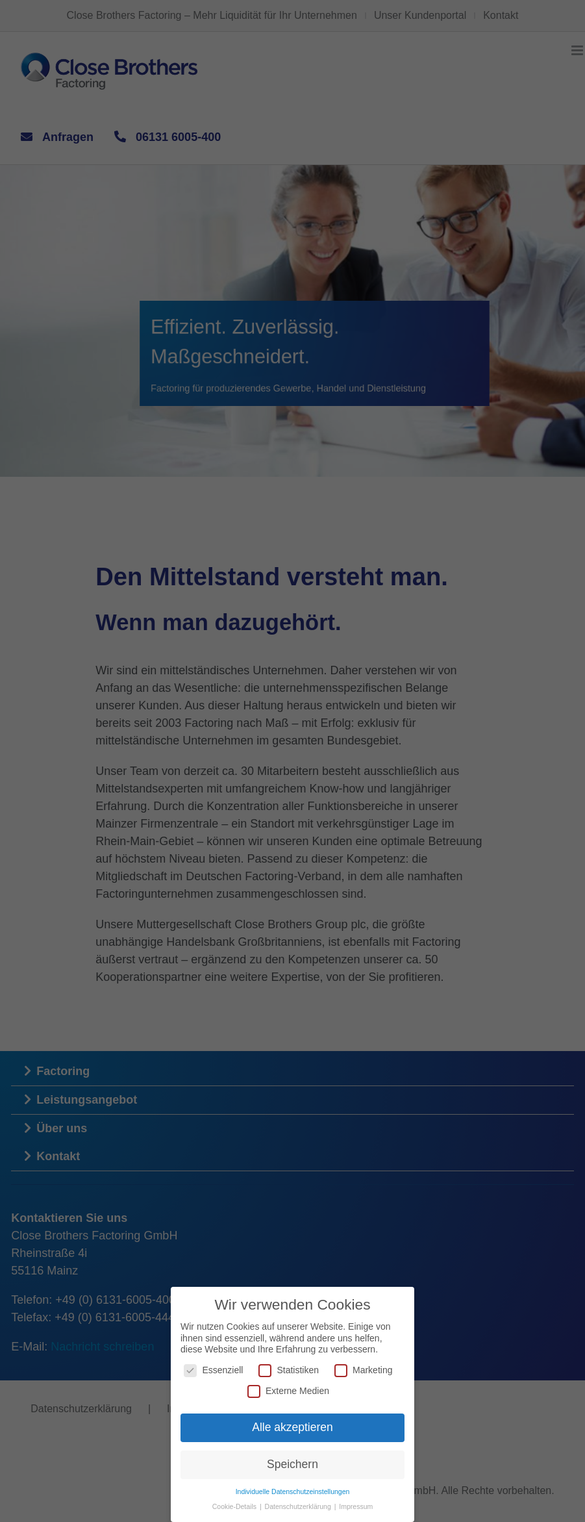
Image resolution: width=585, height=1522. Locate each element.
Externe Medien (288, 1390)
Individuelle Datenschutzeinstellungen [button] (293, 1491)
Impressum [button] (356, 1506)
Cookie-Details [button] (235, 1506)
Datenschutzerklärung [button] (299, 1506)
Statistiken (288, 1370)
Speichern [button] (292, 1464)
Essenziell (213, 1370)
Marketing (363, 1370)
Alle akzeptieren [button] (292, 1427)
